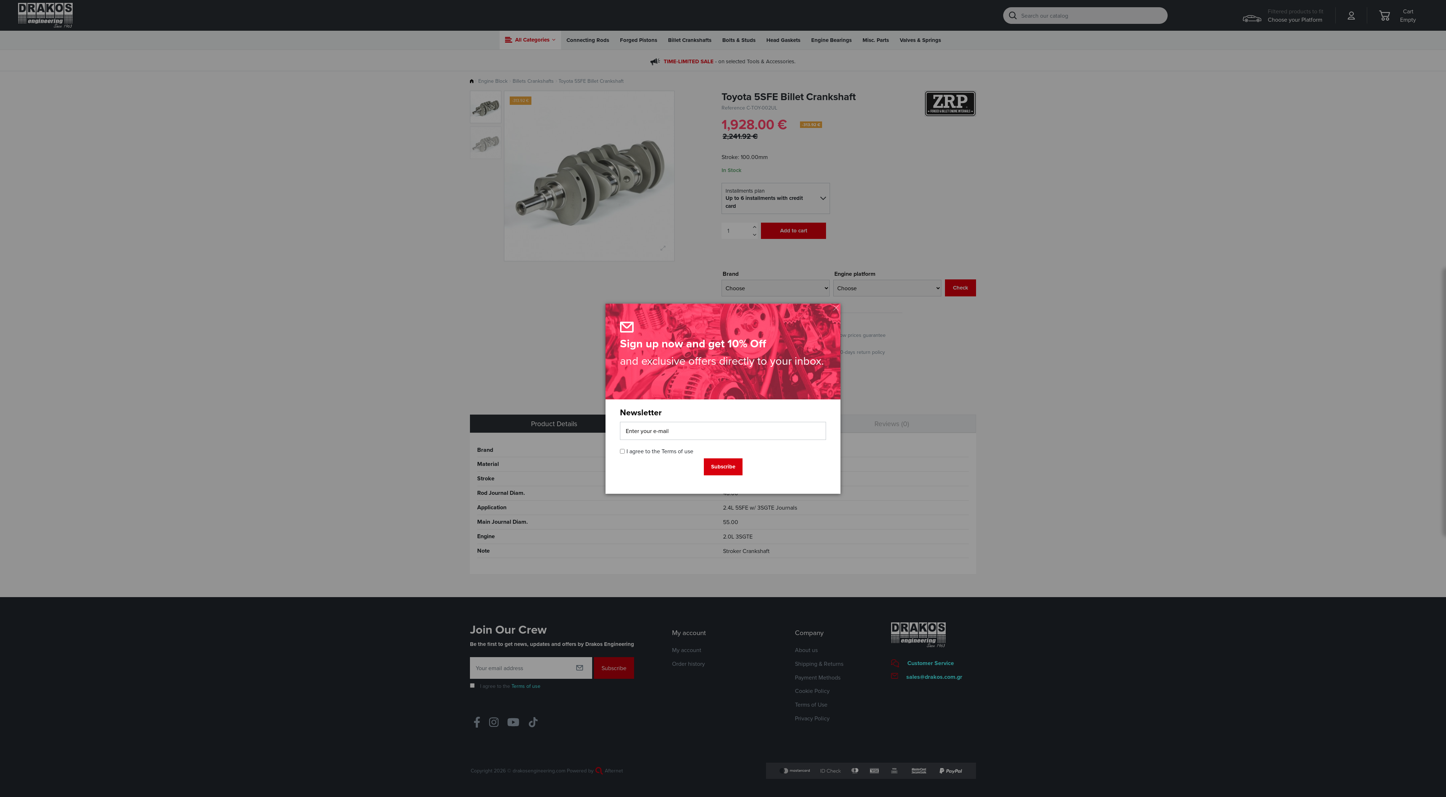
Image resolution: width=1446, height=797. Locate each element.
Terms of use (677, 451)
